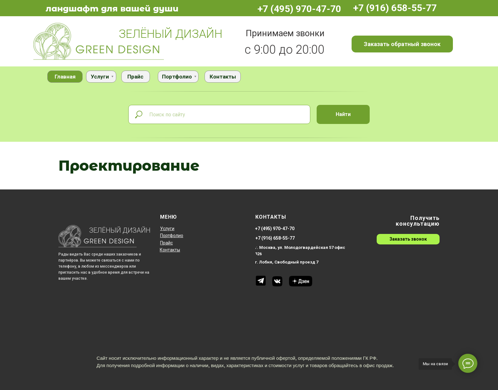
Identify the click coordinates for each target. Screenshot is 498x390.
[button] (402, 44)
